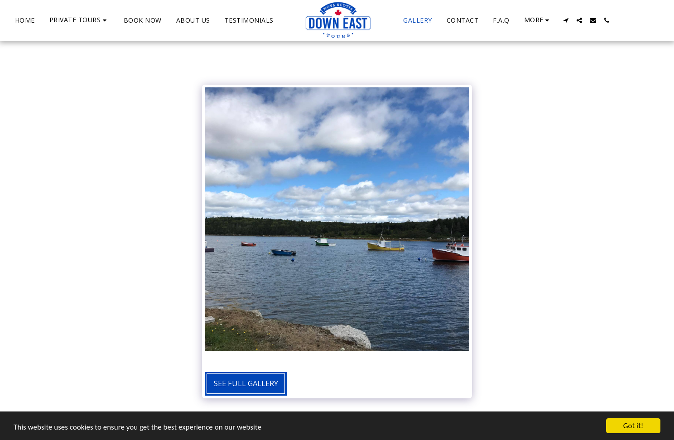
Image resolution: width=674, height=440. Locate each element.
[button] (79, 20)
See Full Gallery (246, 383)
